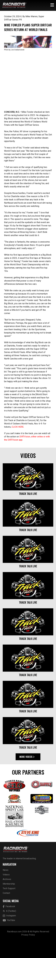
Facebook (9, 924)
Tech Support (9, 905)
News (5, 887)
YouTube (9, 937)
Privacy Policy (28, 952)
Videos (6, 892)
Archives (7, 896)
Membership (9, 901)
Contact (6, 910)
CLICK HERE (18, 444)
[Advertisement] (28, 98)
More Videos (27, 774)
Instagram (9, 933)
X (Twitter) (9, 928)
